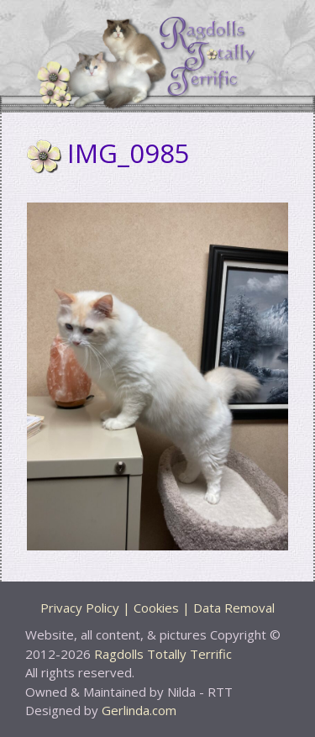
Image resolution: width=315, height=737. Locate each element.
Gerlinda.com (139, 710)
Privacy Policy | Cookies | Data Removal (157, 607)
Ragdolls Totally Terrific (163, 653)
